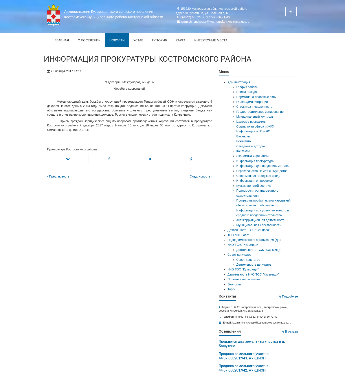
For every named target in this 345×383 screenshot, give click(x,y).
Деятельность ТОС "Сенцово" (249, 230)
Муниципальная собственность (258, 225)
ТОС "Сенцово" (238, 235)
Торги (231, 289)
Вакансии (243, 136)
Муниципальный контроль (254, 116)
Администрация (239, 82)
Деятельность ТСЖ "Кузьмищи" (258, 250)
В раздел (290, 331)
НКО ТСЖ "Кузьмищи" (243, 244)
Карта (181, 40)
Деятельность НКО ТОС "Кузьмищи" (253, 274)
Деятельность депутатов (254, 264)
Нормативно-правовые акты (256, 97)
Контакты (243, 151)
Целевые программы (251, 121)
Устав (138, 40)
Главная (62, 40)
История (159, 40)
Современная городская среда (258, 176)
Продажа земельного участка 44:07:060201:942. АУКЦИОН (244, 368)
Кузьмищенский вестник (253, 185)
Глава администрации (252, 102)
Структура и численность (254, 106)
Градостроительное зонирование (260, 111)
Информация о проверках (254, 180)
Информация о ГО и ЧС (253, 131)
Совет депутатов (239, 254)
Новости (117, 40)
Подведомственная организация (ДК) (254, 240)
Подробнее (288, 296)
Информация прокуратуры (255, 161)
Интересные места (211, 40)
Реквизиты (243, 141)
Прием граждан (247, 92)
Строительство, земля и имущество (261, 171)
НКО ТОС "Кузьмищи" (243, 269)
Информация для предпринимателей (263, 166)
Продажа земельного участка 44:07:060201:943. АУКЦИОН (244, 356)
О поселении (89, 40)
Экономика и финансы (252, 156)
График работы (247, 87)
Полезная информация (244, 279)
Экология (234, 284)
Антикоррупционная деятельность (260, 220)
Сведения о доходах (251, 146)
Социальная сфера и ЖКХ (255, 126)
